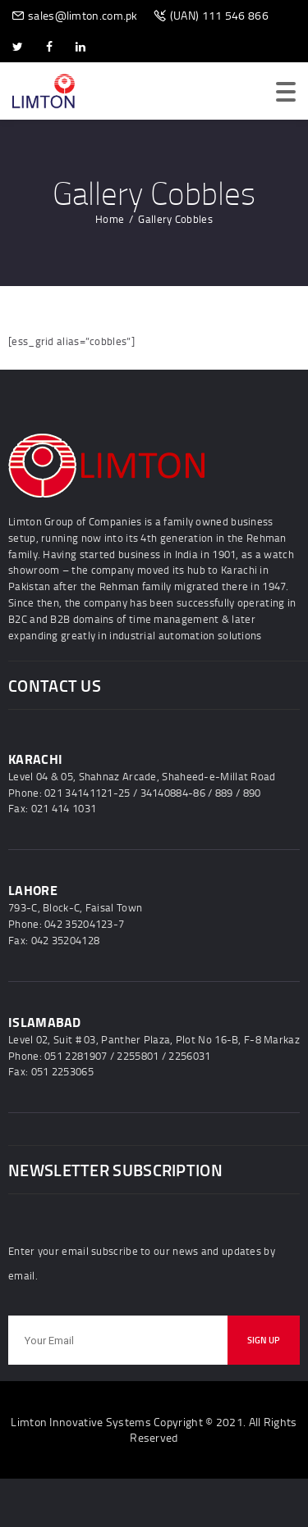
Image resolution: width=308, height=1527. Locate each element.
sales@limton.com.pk (83, 15)
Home (109, 218)
